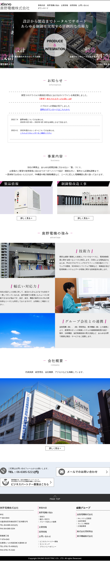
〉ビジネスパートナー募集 (48, 555)
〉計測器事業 (81, 539)
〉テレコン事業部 (82, 537)
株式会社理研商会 (85, 545)
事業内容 (41, 5)
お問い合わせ (83, 5)
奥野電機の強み (53, 5)
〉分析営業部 (81, 534)
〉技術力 (41, 530)
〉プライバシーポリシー (47, 560)
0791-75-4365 (9, 560)
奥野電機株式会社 (9, 521)
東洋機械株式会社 (85, 549)
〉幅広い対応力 (44, 532)
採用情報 (73, 5)
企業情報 (64, 5)
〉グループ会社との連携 (47, 535)
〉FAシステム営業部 (83, 532)
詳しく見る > (26, 232)
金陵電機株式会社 (85, 527)
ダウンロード (43, 8)
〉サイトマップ (44, 557)
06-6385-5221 (25, 485)
